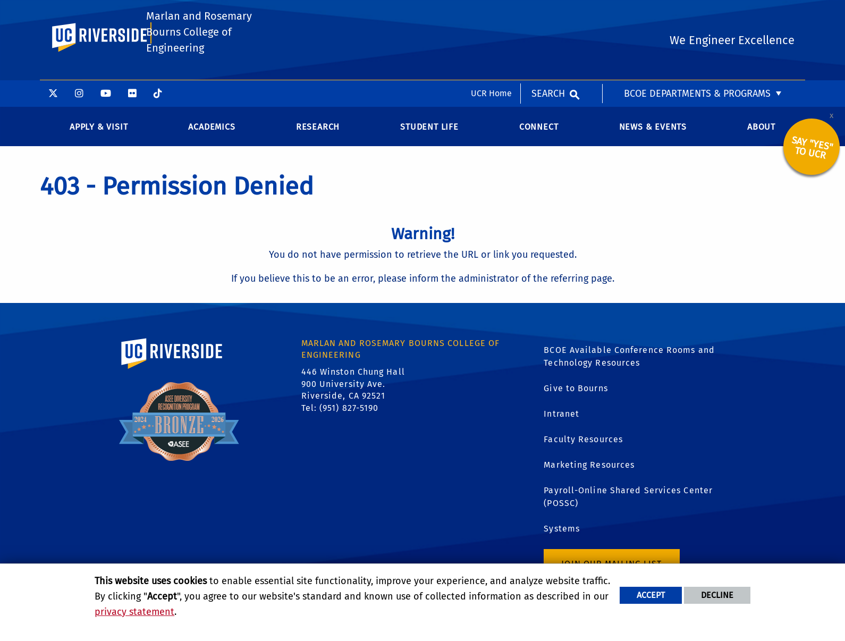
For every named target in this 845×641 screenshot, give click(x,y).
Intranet (561, 421)
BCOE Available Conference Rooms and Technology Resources (629, 363)
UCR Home (491, 13)
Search (548, 13)
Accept (651, 595)
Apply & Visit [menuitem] (99, 135)
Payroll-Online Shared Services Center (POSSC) (628, 504)
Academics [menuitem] (211, 135)
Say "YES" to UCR (812, 155)
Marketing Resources (589, 472)
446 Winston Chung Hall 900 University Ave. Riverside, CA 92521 (353, 392)
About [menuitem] (761, 135)
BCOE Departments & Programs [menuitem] (697, 13)
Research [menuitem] (318, 135)
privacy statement (134, 612)
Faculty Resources (583, 447)
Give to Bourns (575, 396)
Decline (717, 595)
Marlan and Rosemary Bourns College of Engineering (198, 66)
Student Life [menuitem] (429, 135)
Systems (562, 536)
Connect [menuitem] (539, 135)
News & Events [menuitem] (653, 135)
